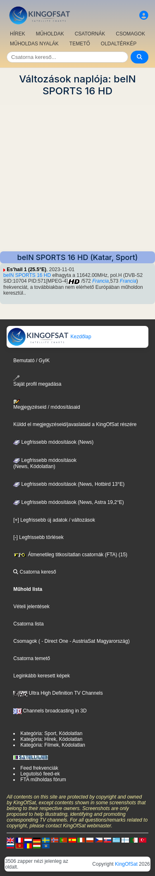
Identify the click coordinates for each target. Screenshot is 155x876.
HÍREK (17, 34)
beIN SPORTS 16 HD (27, 275)
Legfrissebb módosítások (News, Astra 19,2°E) (68, 502)
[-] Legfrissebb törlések (38, 537)
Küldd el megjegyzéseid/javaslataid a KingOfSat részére (74, 424)
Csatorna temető (31, 658)
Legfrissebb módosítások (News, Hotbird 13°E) (68, 484)
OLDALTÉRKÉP (118, 44)
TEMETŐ (79, 44)
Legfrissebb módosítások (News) (53, 442)
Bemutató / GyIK (31, 360)
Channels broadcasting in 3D (49, 711)
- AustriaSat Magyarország (98, 641)
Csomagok (25, 641)
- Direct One (54, 641)
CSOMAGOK (130, 34)
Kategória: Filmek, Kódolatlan (52, 745)
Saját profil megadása (37, 381)
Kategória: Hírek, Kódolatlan (51, 739)
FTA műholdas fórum (43, 779)
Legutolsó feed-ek (40, 774)
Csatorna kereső (34, 572)
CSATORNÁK (90, 34)
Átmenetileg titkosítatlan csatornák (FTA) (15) (70, 554)
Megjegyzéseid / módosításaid (46, 404)
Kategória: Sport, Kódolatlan (51, 733)
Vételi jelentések (31, 606)
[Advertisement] (77, 174)
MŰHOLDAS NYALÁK (34, 44)
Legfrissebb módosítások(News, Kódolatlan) (44, 463)
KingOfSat (126, 864)
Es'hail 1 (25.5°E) (26, 269)
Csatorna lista (28, 624)
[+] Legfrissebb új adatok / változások (54, 520)
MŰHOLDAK (50, 34)
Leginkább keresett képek (41, 676)
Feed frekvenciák (39, 768)
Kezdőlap (49, 337)
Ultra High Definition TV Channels (58, 693)
